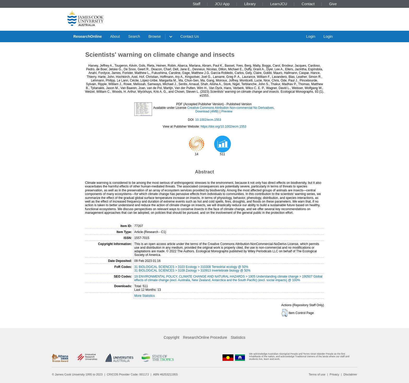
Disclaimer (350, 374)
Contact (308, 4)
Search (134, 36)
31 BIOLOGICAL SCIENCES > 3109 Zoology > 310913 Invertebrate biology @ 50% (192, 270)
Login (310, 36)
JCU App (222, 4)
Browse (154, 36)
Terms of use (317, 374)
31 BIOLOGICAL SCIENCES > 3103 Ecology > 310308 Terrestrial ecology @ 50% (191, 267)
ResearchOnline (87, 36)
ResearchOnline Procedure (205, 337)
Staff (196, 4)
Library (250, 4)
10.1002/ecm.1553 (208, 120)
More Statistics (144, 296)
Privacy (334, 374)
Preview (226, 111)
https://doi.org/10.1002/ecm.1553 (223, 126)
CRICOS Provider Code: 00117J (128, 374)
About (115, 36)
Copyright (171, 337)
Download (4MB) (207, 111)
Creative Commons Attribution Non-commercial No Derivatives (230, 108)
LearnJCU (278, 4)
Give (333, 4)
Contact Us (190, 36)
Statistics (238, 337)
